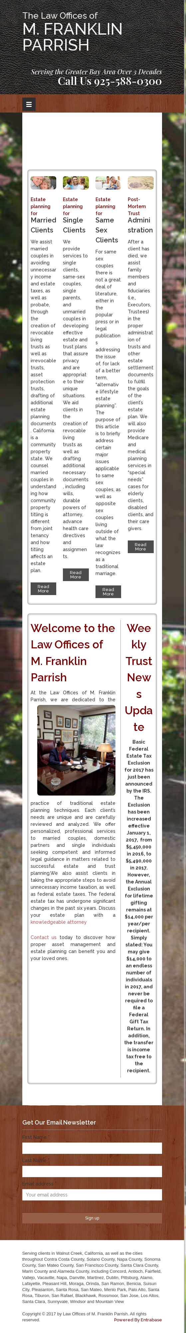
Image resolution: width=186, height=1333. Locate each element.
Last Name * (36, 1160)
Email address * (39, 1183)
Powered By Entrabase (138, 1319)
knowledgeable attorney (59, 922)
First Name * (36, 1137)
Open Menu (29, 104)
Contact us (44, 937)
